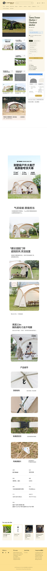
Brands (16, 6)
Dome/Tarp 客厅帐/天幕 (32, 66)
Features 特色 (30, 101)
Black (31, 40)
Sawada (7, 6)
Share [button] (30, 60)
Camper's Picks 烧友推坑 (33, 68)
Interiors (25, 6)
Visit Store (11, 8)
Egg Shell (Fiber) (37, 40)
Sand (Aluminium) (33, 45)
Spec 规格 (37, 101)
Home (4, 6)
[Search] (31, 3)
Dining (29, 6)
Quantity (30, 53)
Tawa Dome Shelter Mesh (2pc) (32, 87)
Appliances (34, 6)
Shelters (20, 6)
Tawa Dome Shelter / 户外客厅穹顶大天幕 (35, 99)
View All (41, 75)
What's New (12, 6)
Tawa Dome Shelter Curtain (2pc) (41, 87)
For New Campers (6, 8)
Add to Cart (38, 95)
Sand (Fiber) (32, 47)
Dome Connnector (33, 49)
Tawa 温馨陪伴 (31, 65)
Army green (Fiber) (33, 51)
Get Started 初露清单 (32, 69)
